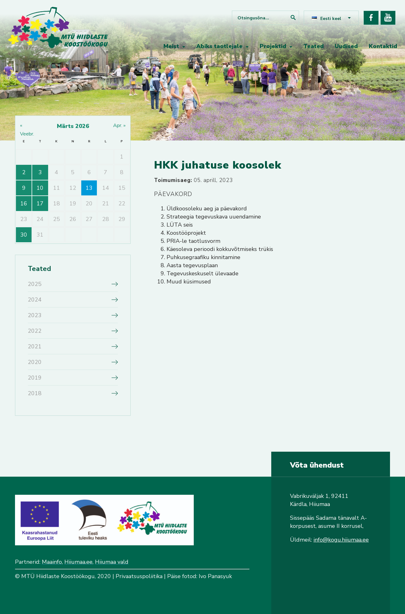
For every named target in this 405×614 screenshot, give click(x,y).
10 (40, 188)
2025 (35, 284)
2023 (35, 315)
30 (23, 234)
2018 (35, 393)
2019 (35, 377)
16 (23, 203)
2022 (35, 331)
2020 (35, 362)
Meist (171, 46)
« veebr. (27, 129)
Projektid (273, 46)
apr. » (119, 125)
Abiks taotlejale (219, 46)
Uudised (346, 46)
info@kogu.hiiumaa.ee (341, 539)
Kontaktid (383, 46)
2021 (35, 346)
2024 (35, 299)
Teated (313, 46)
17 (40, 203)
